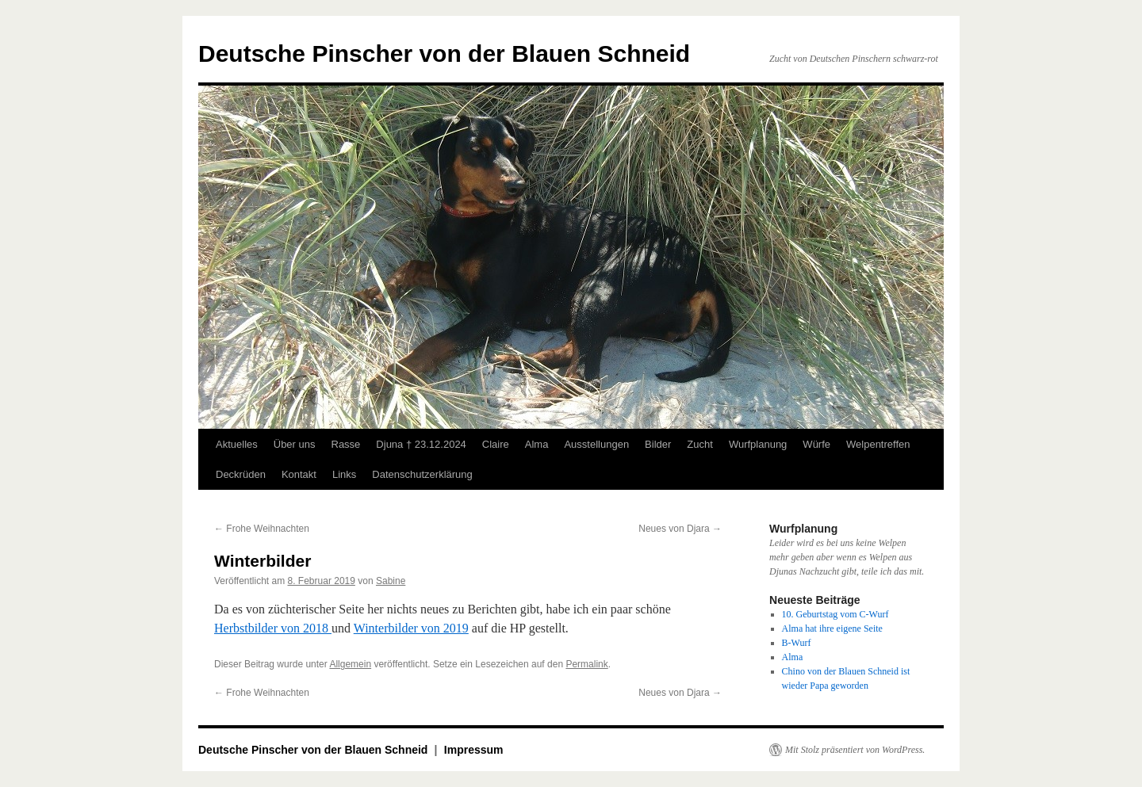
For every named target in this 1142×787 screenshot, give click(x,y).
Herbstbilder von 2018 (272, 628)
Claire (495, 444)
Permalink (586, 664)
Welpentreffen (878, 444)
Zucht (700, 444)
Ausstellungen (596, 444)
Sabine (390, 580)
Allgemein (350, 664)
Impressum (474, 749)
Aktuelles (237, 444)
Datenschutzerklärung (422, 474)
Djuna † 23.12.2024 (421, 444)
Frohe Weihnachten (261, 528)
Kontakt (299, 474)
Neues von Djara (680, 528)
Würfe (816, 444)
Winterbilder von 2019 (411, 628)
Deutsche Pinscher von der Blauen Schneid (444, 53)
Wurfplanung (758, 444)
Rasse (346, 444)
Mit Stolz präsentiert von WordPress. (855, 749)
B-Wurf (796, 642)
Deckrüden (241, 474)
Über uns (295, 444)
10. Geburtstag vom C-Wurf (835, 614)
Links (344, 474)
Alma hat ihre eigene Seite (832, 628)
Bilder (658, 444)
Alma (537, 444)
